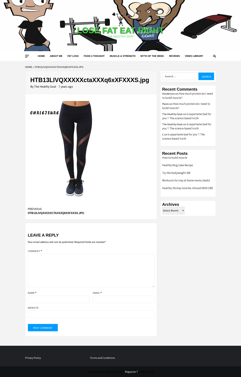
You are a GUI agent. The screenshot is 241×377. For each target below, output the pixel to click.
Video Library (194, 56)
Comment (35, 251)
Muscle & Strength (122, 56)
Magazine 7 (131, 371)
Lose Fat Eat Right (120, 30)
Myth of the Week (152, 56)
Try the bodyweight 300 (176, 173)
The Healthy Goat (45, 86)
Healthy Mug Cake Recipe (177, 165)
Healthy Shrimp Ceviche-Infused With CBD (187, 188)
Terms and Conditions (102, 357)
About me (56, 56)
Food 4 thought (94, 56)
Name (32, 292)
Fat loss (73, 56)
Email (97, 292)
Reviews (174, 56)
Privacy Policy (33, 357)
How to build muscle (174, 157)
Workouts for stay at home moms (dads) (186, 180)
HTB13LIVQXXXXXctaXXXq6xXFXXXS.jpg (59, 210)
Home (41, 56)
